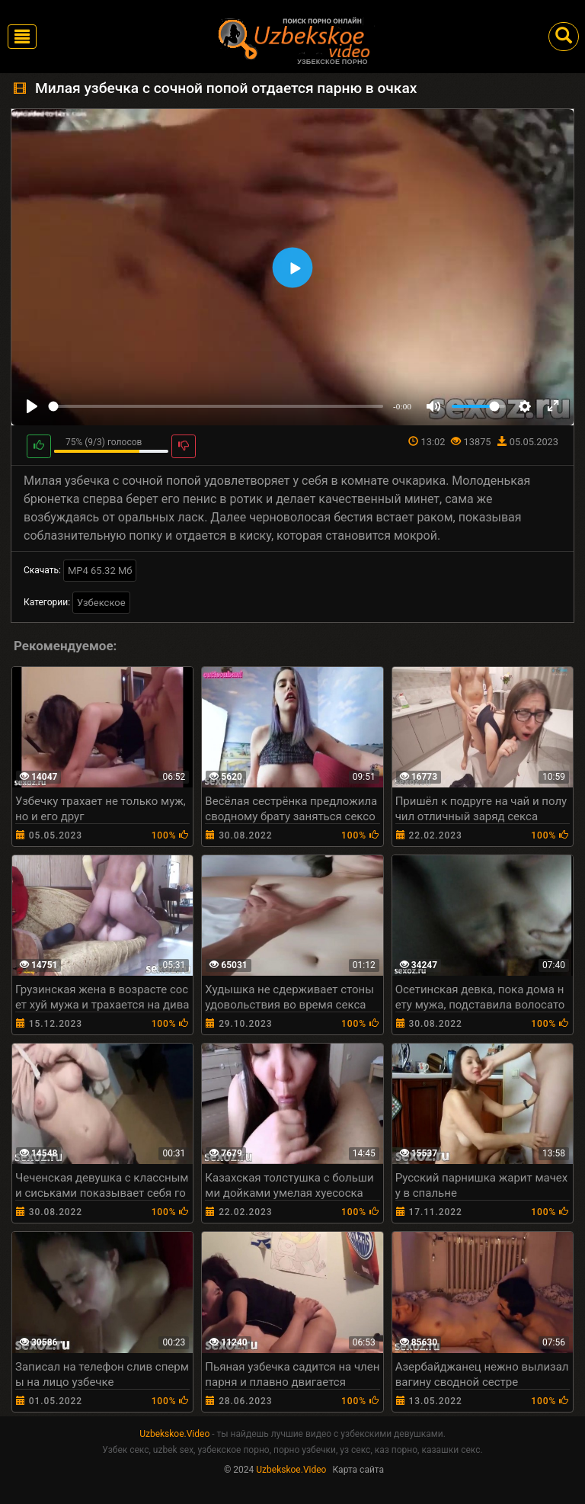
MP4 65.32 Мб (100, 570)
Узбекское (101, 602)
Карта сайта (358, 1469)
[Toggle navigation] (22, 36)
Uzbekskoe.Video (174, 1434)
